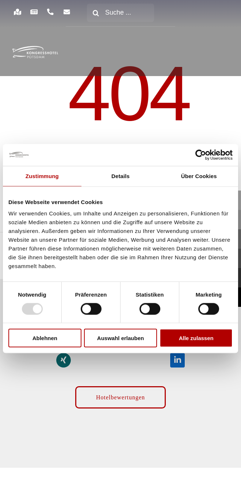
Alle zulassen (196, 338)
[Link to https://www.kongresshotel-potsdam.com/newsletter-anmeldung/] (67, 11)
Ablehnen (44, 338)
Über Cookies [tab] (199, 176)
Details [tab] (120, 176)
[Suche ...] (120, 13)
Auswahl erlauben (120, 338)
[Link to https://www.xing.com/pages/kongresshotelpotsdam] (63, 360)
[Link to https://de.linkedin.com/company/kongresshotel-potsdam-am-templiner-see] (177, 360)
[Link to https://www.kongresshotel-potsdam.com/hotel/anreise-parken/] (17, 11)
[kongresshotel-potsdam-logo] (35, 52)
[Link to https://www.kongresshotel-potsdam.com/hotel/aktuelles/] (33, 11)
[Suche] (96, 13)
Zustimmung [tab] (42, 176)
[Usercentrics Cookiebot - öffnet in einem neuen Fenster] (201, 154)
